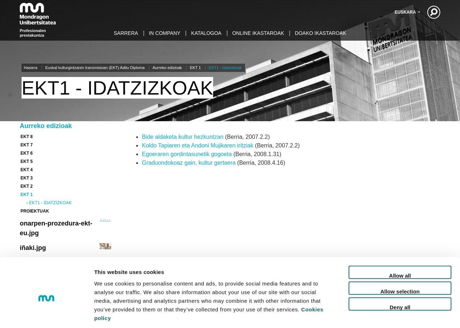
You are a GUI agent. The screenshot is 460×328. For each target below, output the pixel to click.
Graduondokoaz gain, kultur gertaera (189, 163)
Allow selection (399, 258)
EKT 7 (26, 144)
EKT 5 (26, 161)
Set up (368, 314)
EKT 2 (26, 186)
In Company (164, 33)
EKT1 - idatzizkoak (50, 202)
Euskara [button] (406, 12)
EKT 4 (26, 169)
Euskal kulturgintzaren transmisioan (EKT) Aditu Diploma (94, 67)
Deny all (400, 274)
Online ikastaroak (258, 33)
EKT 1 (195, 67)
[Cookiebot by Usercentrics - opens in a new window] (46, 314)
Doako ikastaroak (320, 33)
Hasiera (30, 67)
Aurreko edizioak (167, 67)
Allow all (400, 243)
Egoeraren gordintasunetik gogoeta (187, 154)
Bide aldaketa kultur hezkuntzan (183, 137)
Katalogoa (206, 33)
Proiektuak (34, 211)
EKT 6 (26, 153)
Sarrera (126, 33)
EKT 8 (26, 136)
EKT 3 (26, 178)
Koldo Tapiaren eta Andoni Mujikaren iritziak (197, 145)
